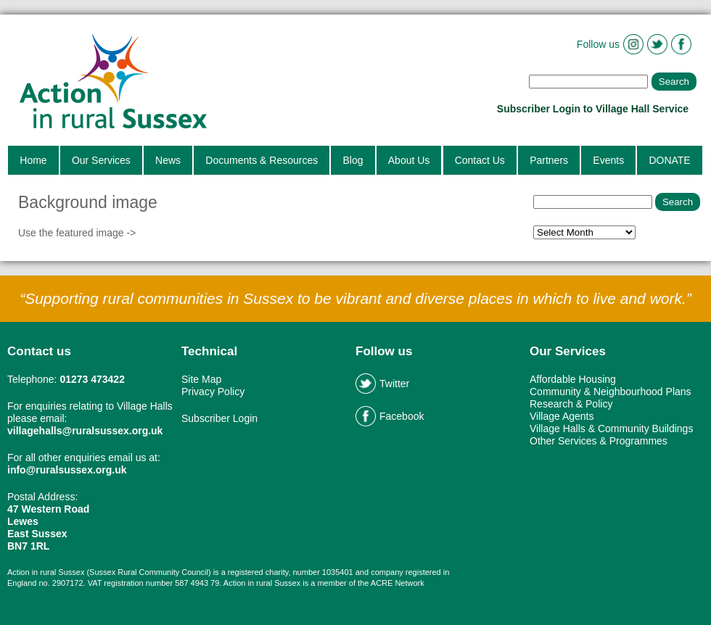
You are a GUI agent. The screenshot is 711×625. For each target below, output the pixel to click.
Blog (352, 160)
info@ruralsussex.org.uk (67, 470)
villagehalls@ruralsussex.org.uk (85, 430)
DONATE (669, 160)
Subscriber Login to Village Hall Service (594, 109)
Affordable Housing (573, 379)
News (168, 160)
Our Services (101, 160)
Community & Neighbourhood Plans (610, 391)
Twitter (382, 383)
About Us (409, 160)
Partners (549, 160)
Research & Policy (571, 404)
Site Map (201, 379)
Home (33, 160)
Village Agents (561, 416)
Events (608, 160)
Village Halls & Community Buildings (611, 428)
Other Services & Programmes (598, 441)
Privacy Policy (212, 391)
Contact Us (480, 160)
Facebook (390, 416)
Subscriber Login (219, 418)
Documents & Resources (261, 160)
